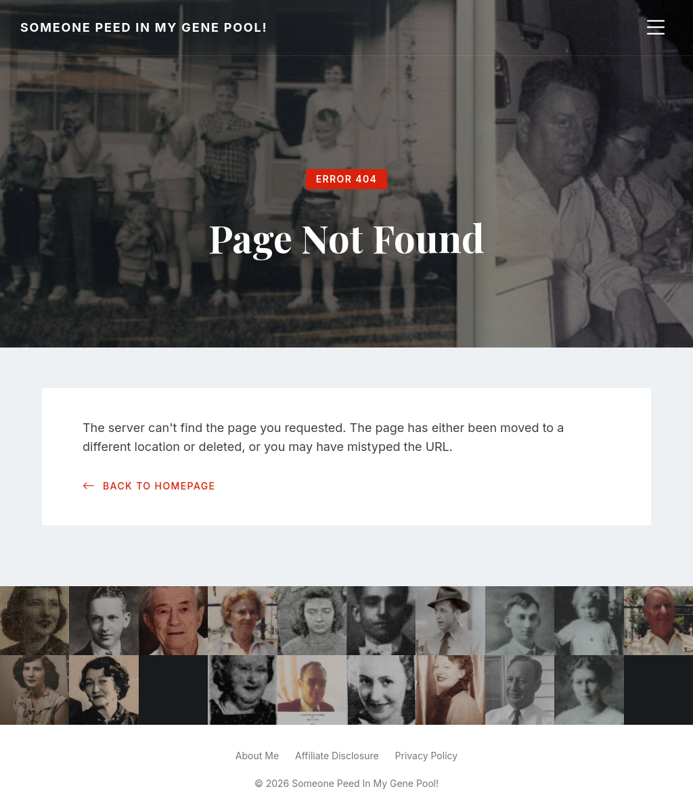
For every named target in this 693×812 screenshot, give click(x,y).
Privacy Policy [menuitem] (426, 755)
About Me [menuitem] (257, 755)
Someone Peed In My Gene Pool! (143, 27)
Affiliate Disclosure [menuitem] (337, 755)
